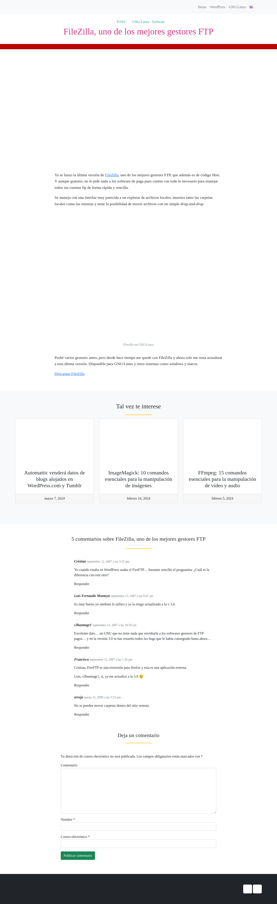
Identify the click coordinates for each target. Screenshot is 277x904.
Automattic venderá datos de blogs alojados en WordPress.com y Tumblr (54, 479)
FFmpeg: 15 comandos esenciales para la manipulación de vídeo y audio (222, 479)
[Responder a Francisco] (90, 685)
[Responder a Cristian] (90, 584)
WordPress (217, 7)
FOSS (118, 22)
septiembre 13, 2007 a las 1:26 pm (111, 659)
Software (158, 22)
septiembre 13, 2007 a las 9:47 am (132, 596)
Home (202, 7)
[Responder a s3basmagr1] (90, 647)
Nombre (68, 819)
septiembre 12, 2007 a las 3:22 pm (108, 561)
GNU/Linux (237, 7)
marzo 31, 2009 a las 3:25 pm (102, 697)
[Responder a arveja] (90, 714)
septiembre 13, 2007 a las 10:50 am (115, 625)
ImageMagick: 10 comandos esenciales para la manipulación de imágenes (138, 479)
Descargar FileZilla (70, 373)
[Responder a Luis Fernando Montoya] (90, 613)
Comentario (69, 765)
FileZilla (111, 175)
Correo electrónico (75, 837)
